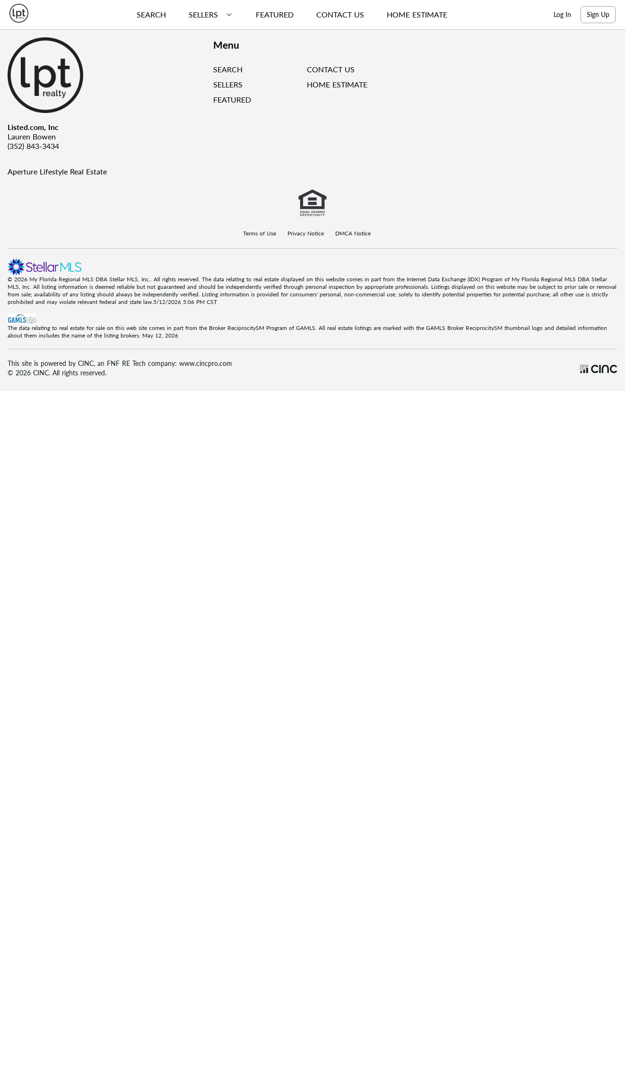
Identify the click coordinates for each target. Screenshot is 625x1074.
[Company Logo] (107, 75)
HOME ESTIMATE (337, 84)
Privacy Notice (305, 233)
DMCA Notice (353, 233)
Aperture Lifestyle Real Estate (57, 171)
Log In (562, 14)
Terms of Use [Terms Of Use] (259, 233)
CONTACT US (331, 69)
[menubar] (288, 14)
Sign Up (598, 14)
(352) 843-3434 (33, 145)
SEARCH (228, 69)
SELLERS (228, 84)
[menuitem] (147, 14)
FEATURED (232, 99)
